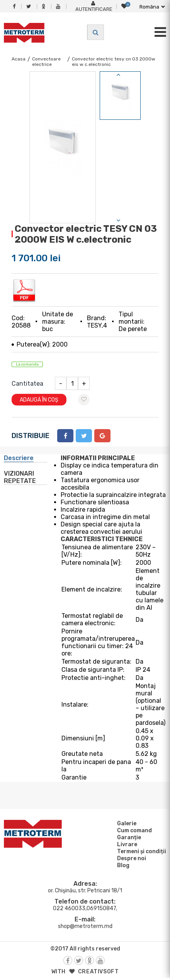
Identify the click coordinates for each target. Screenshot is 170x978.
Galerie (125, 823)
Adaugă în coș (39, 400)
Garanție (128, 837)
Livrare (126, 844)
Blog (122, 865)
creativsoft (98, 971)
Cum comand (133, 830)
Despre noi (130, 858)
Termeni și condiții (140, 851)
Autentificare (93, 6)
